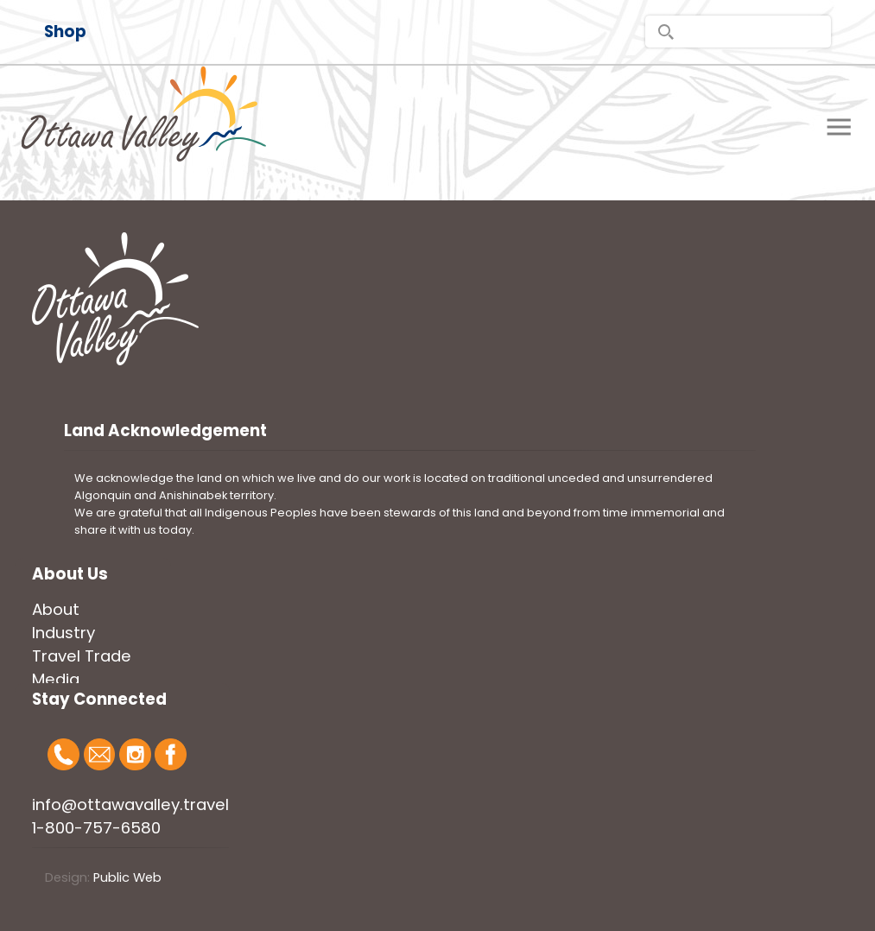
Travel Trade (81, 656)
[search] (738, 32)
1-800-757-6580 (96, 828)
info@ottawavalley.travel (130, 804)
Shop (65, 31)
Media (55, 679)
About (55, 609)
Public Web (127, 877)
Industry (63, 632)
